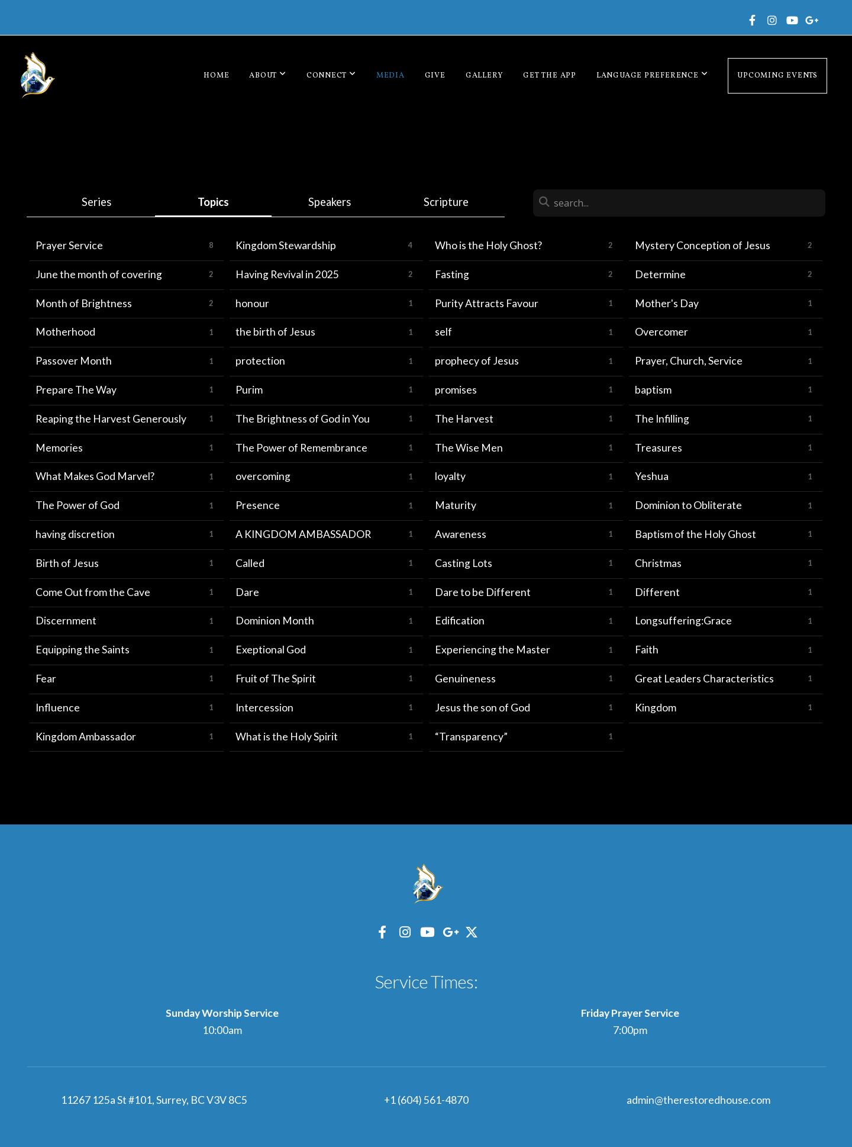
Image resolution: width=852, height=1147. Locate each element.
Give (435, 75)
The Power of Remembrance (301, 448)
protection (260, 361)
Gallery (484, 75)
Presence (257, 505)
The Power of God (78, 505)
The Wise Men (469, 448)
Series (96, 201)
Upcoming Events (777, 75)
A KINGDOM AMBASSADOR (303, 534)
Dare (247, 592)
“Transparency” (471, 736)
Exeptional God (270, 649)
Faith (647, 649)
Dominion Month (274, 620)
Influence (58, 707)
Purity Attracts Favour (486, 303)
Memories (59, 448)
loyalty (450, 476)
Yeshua (652, 476)
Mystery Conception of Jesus (702, 245)
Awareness (460, 534)
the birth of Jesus (275, 332)
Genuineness (465, 678)
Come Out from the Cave (93, 592)
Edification (460, 620)
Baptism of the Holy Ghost (695, 534)
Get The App (549, 75)
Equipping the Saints (83, 649)
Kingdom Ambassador (86, 736)
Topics (213, 201)
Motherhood (65, 332)
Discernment (66, 620)
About (267, 75)
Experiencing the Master (492, 649)
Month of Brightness (84, 303)
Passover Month (74, 361)
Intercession (264, 707)
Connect (331, 75)
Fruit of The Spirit (275, 678)
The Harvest (464, 419)
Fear (46, 678)
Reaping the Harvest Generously (111, 419)
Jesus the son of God (482, 707)
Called (249, 563)
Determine (660, 274)
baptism (653, 390)
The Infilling (662, 419)
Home (216, 75)
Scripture (446, 201)
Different (657, 592)
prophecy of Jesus (477, 361)
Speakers (329, 201)
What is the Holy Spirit (286, 736)
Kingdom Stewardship (285, 245)
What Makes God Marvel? (95, 476)
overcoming (263, 476)
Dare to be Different (483, 592)
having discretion (75, 534)
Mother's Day (667, 303)
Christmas (658, 563)
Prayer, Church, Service (689, 361)
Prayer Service (69, 245)
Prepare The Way (76, 390)
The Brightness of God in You (302, 419)
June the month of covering (99, 274)
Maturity (455, 505)
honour (252, 303)
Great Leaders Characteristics (704, 678)
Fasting (452, 274)
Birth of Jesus (67, 563)
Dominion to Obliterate (688, 505)
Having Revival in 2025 (287, 274)
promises (456, 390)
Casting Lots (463, 563)
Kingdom (655, 707)
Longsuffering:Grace (683, 620)
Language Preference (652, 75)
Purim (249, 390)
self (443, 332)
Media (390, 75)
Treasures (658, 448)
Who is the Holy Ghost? (488, 245)
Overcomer (661, 332)
